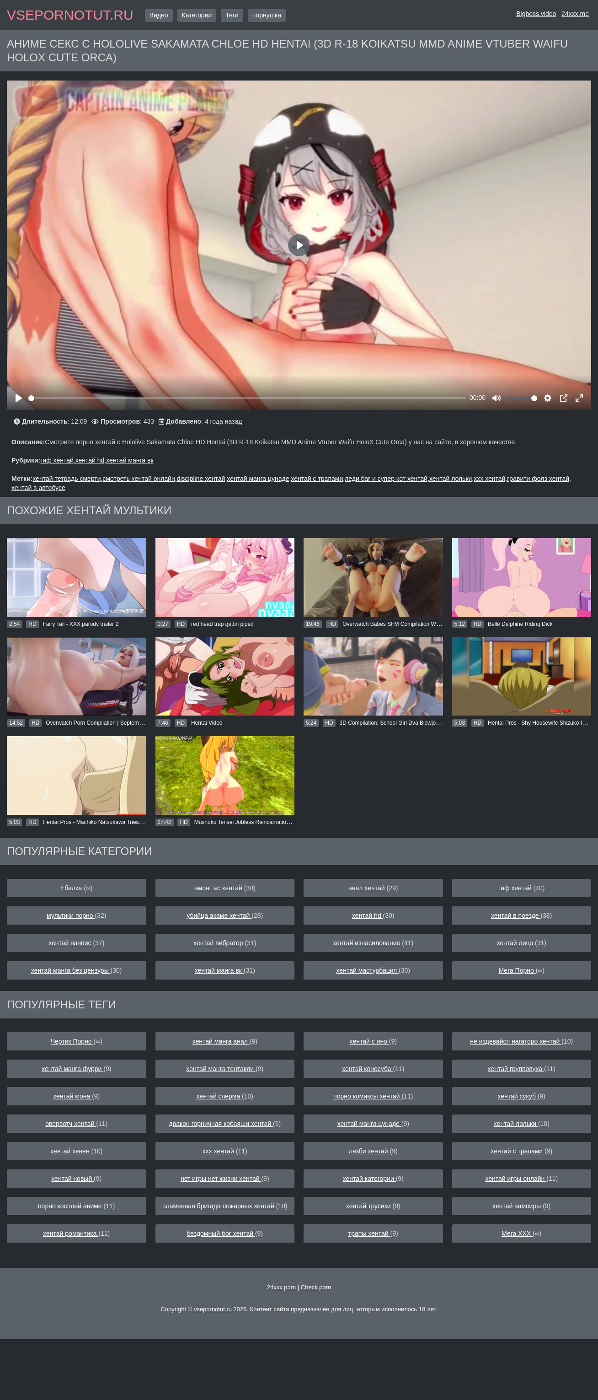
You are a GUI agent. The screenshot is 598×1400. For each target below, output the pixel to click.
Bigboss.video (536, 13)
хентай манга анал (221, 1041)
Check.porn (316, 1287)
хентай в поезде (515, 915)
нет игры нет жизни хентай (221, 1178)
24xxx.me (575, 13)
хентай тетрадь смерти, (67, 478)
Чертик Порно (72, 1041)
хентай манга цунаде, (259, 478)
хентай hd (367, 915)
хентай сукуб (517, 1096)
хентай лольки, (451, 478)
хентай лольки (516, 1123)
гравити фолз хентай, (539, 478)
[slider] (247, 398)
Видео (159, 15)
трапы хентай (369, 1233)
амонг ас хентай (219, 888)
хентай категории (369, 1178)
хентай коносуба (367, 1068)
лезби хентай (369, 1151)
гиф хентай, (57, 460)
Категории (197, 15)
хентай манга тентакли (221, 1068)
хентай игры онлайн (515, 1178)
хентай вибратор (219, 943)
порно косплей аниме (71, 1206)
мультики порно (71, 915)
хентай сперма (219, 1096)
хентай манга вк (129, 460)
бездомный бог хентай (221, 1233)
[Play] (18, 398)
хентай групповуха (516, 1068)
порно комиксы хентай (367, 1096)
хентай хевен (70, 1151)
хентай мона (72, 1096)
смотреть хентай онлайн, (139, 478)
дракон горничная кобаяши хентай (221, 1123)
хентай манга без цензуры (71, 970)
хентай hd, (91, 460)
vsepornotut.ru (70, 14)
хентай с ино (369, 1041)
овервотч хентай (70, 1123)
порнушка (266, 15)
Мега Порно (517, 970)
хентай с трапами (518, 1151)
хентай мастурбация (367, 970)
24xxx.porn (281, 1287)
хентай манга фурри (72, 1068)
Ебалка (72, 888)
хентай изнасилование (367, 943)
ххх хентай (219, 1151)
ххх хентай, (490, 478)
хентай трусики (369, 1206)
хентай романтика (70, 1233)
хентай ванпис (70, 943)
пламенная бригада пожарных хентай (219, 1206)
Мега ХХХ (517, 1233)
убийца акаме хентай (219, 915)
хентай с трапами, (318, 478)
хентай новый (72, 1178)
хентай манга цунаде (369, 1123)
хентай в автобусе (38, 487)
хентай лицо (516, 943)
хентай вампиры (517, 1206)
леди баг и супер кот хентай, (387, 478)
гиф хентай (515, 888)
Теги (231, 15)
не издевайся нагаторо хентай (515, 1041)
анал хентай (367, 888)
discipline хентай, (202, 478)
